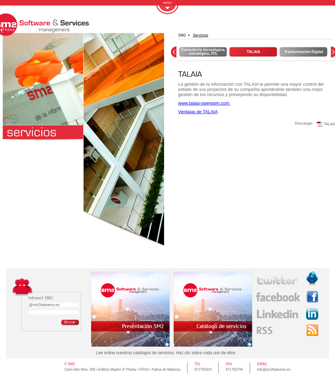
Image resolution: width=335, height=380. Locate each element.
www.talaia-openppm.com (204, 103)
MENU (167, 2)
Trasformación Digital (303, 52)
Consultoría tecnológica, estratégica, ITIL (203, 51)
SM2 (182, 35)
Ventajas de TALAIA (198, 111)
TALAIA (253, 52)
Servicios (200, 35)
